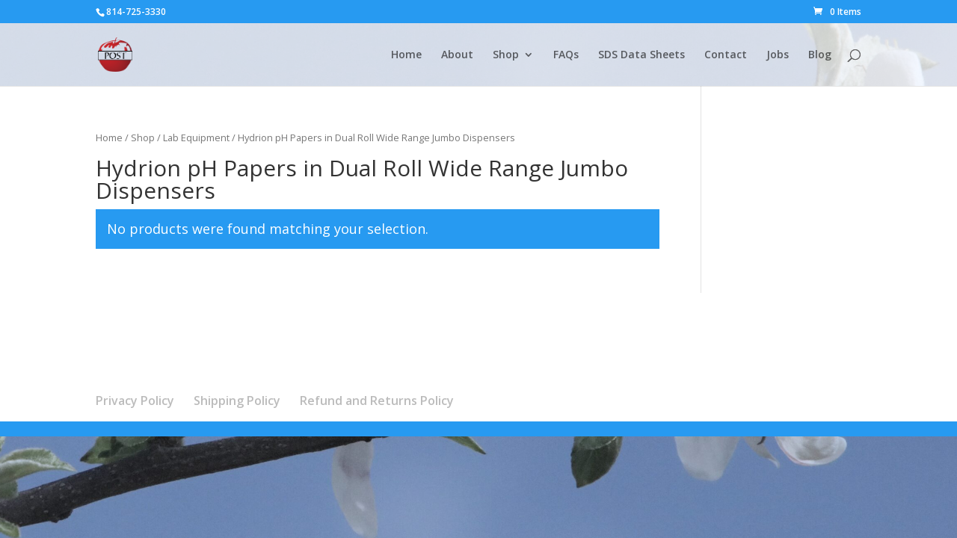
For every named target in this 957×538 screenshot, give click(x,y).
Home (406, 55)
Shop (506, 55)
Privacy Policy (135, 400)
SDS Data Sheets (641, 55)
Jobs (777, 55)
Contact (725, 55)
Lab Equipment (196, 137)
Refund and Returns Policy (377, 400)
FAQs (566, 55)
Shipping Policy (237, 400)
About (457, 55)
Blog (819, 55)
